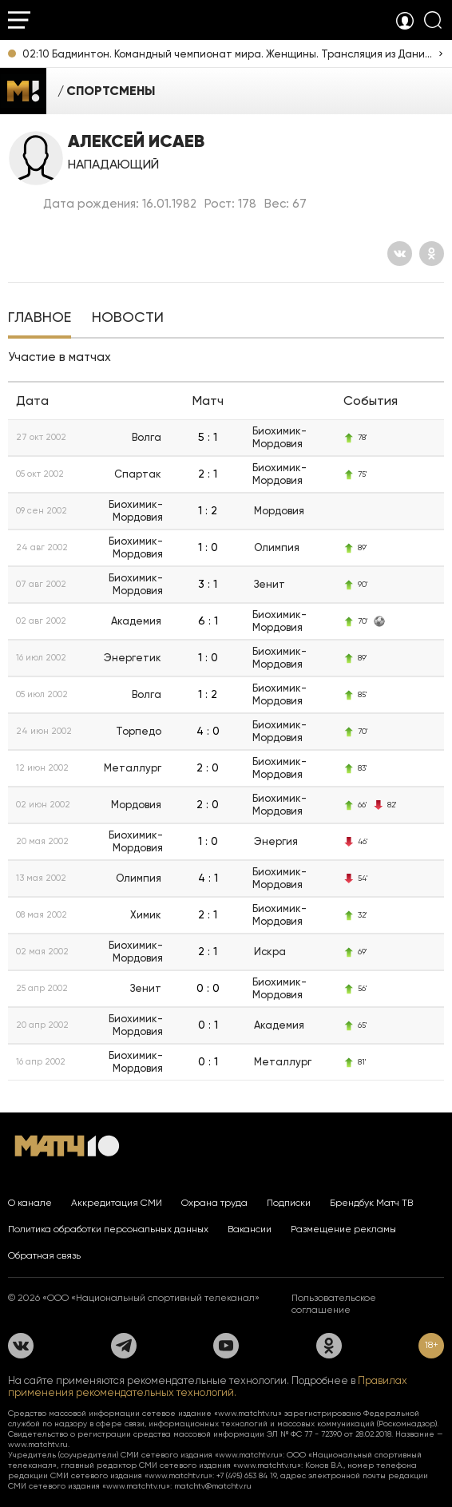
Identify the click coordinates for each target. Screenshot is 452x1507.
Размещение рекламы (343, 1229)
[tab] (39, 319)
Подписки (289, 1202)
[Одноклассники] (431, 253)
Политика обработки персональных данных (108, 1229)
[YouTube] (226, 1345)
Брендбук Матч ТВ (371, 1202)
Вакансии (250, 1229)
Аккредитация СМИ (116, 1202)
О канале (30, 1202)
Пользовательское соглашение (333, 1303)
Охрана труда (214, 1202)
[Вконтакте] (399, 253)
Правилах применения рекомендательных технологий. (207, 1386)
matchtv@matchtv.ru (213, 1485)
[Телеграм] (124, 1345)
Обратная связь (44, 1255)
